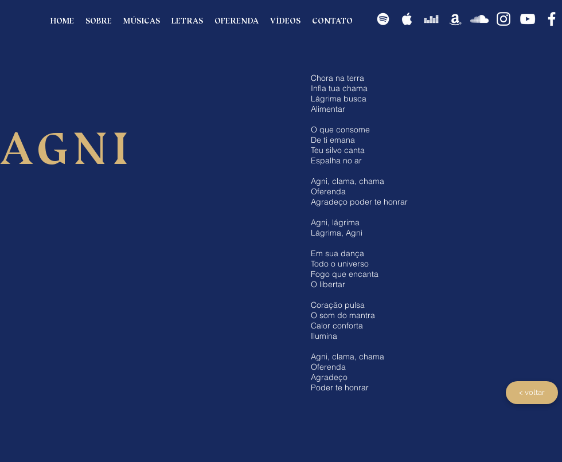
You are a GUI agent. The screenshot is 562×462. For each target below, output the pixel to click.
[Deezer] (431, 19)
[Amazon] (455, 19)
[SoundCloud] (479, 19)
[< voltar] (532, 392)
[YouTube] (527, 19)
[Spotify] (383, 19)
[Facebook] (552, 19)
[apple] (407, 19)
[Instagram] (503, 19)
